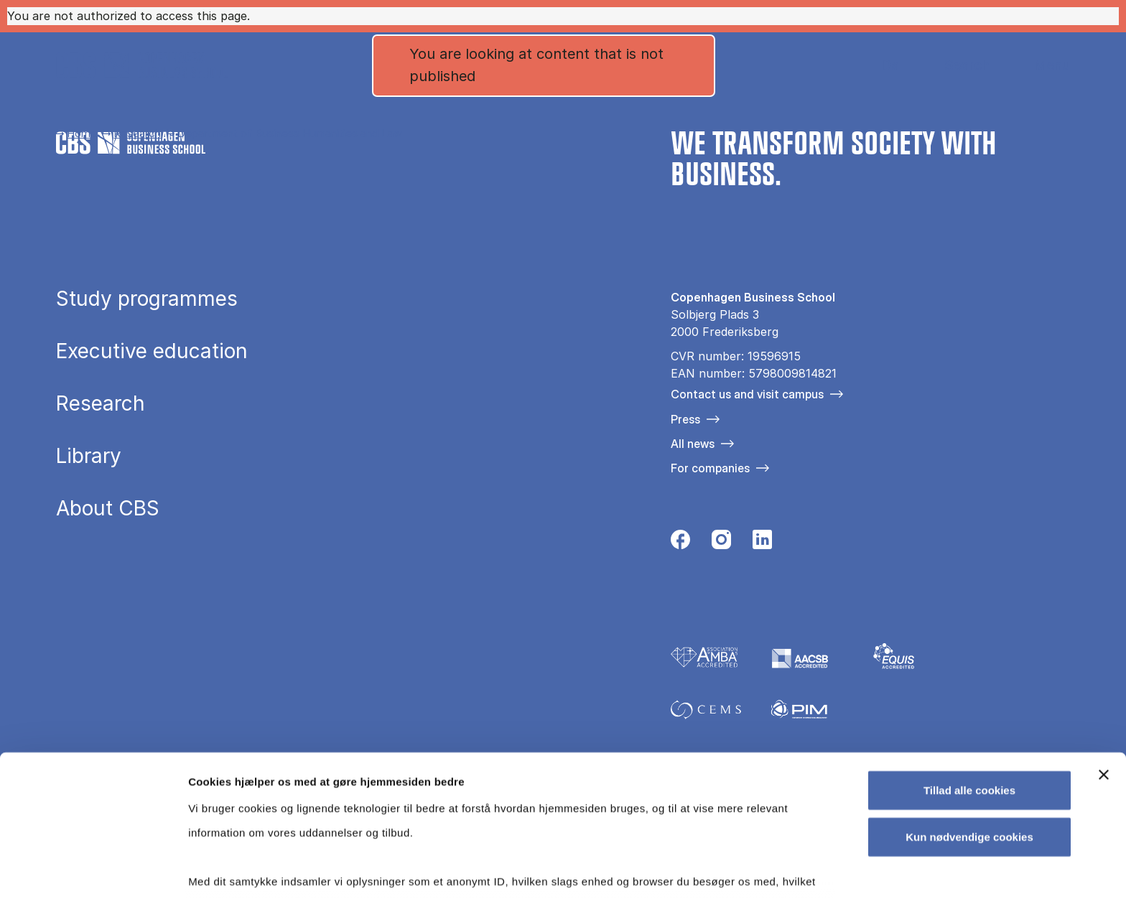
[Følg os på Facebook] (680, 543)
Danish (878, 65)
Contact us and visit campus (747, 394)
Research (137, 133)
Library (88, 456)
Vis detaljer (746, 870)
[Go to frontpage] (142, 65)
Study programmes (147, 299)
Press (685, 419)
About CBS (107, 508)
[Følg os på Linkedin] (762, 543)
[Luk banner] (1104, 675)
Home (82, 133)
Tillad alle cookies (969, 690)
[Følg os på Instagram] (721, 543)
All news (693, 443)
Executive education (152, 351)
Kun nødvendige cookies (969, 737)
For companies (710, 468)
